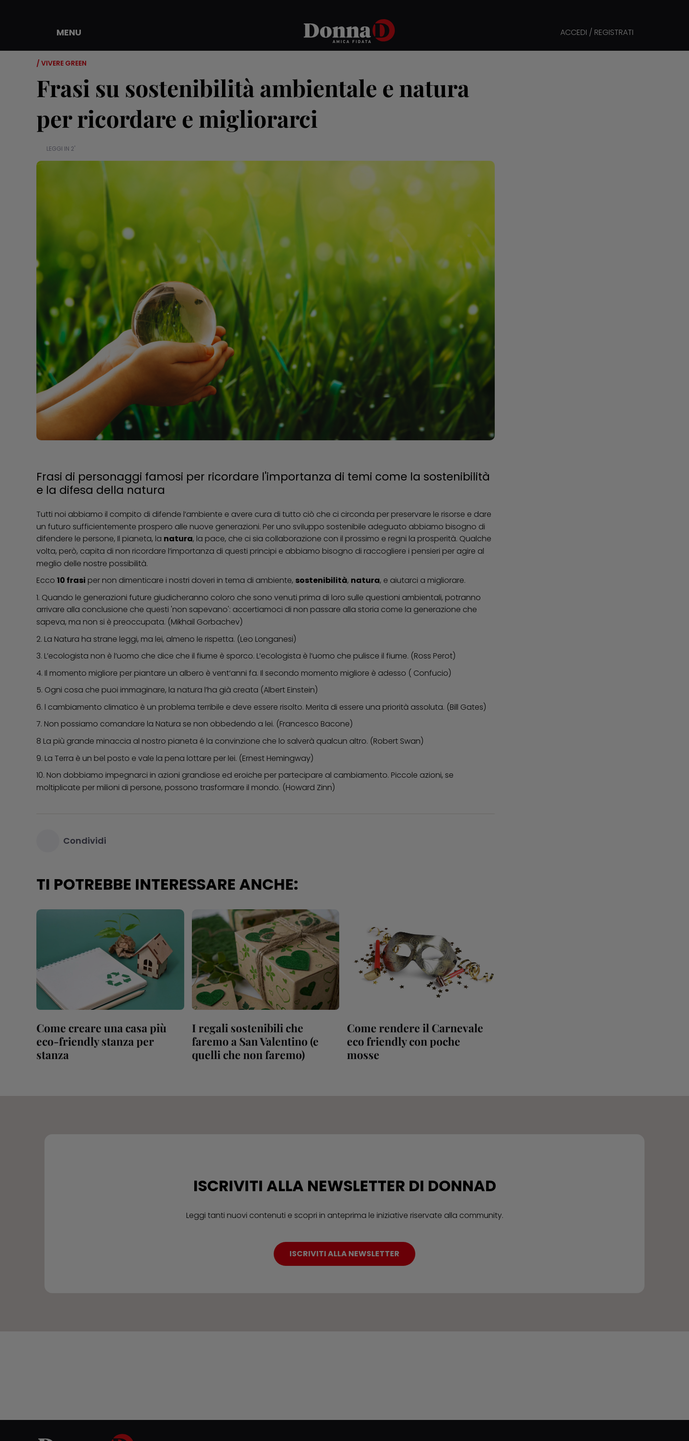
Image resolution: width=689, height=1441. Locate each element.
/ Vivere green (61, 63)
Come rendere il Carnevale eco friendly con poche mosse (415, 1041)
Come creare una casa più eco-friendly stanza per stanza (101, 1041)
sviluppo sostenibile (329, 526)
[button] (62, 32)
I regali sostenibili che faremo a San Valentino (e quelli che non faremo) (255, 1041)
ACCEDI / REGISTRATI (596, 33)
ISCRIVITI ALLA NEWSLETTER (344, 1253)
